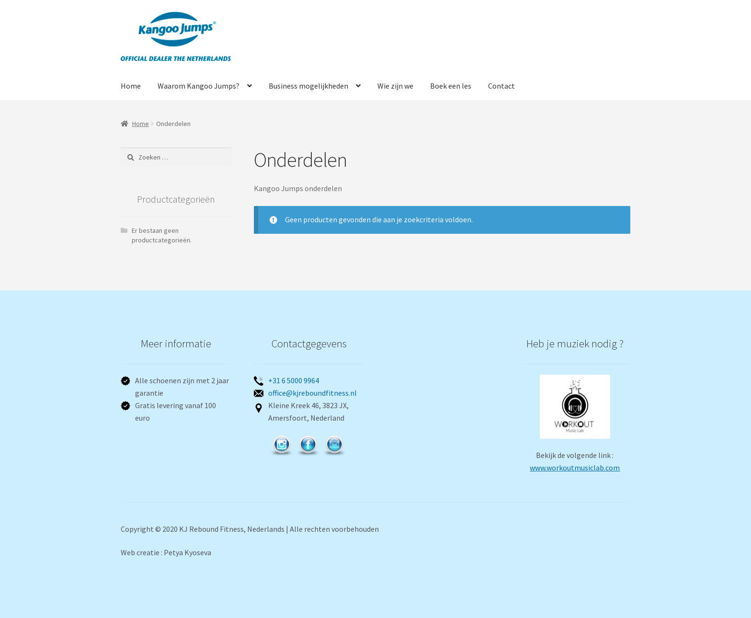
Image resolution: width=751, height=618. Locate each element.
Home (131, 86)
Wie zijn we (395, 86)
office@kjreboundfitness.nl (312, 393)
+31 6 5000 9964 (293, 380)
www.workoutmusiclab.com (575, 467)
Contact (501, 86)
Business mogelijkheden (308, 86)
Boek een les (450, 86)
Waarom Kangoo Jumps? (198, 86)
